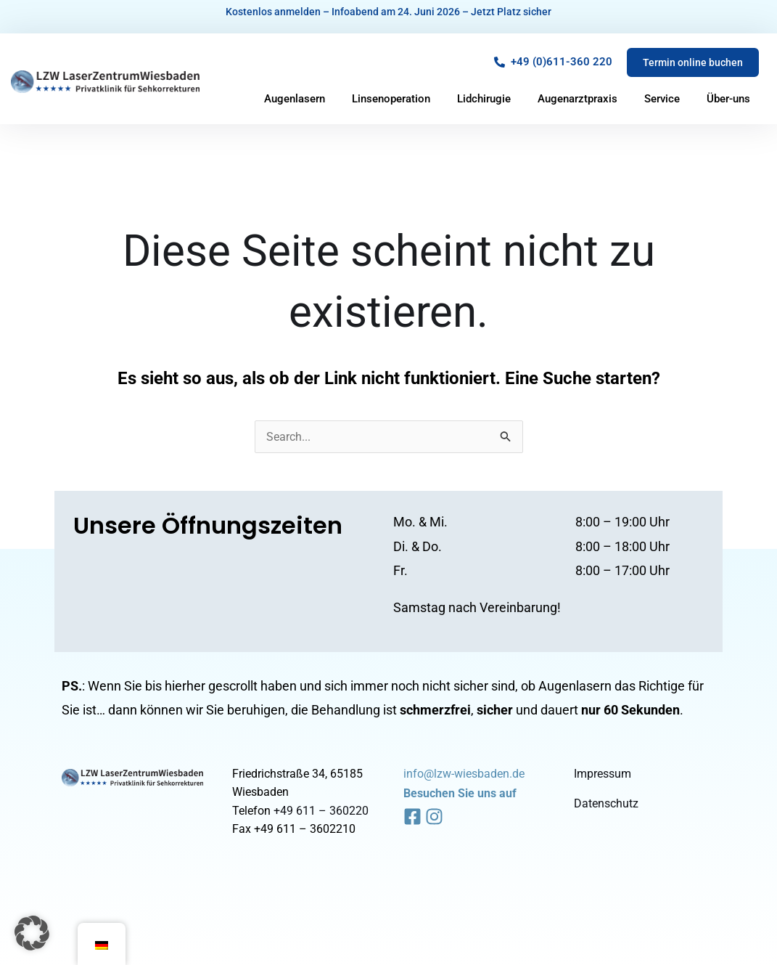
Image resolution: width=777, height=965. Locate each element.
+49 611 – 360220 (321, 811)
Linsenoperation (391, 98)
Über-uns (728, 98)
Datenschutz (606, 803)
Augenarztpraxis (577, 98)
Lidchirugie (484, 98)
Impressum (602, 774)
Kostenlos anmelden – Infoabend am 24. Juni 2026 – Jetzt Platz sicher (388, 11)
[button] (32, 933)
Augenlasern (294, 98)
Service (662, 98)
